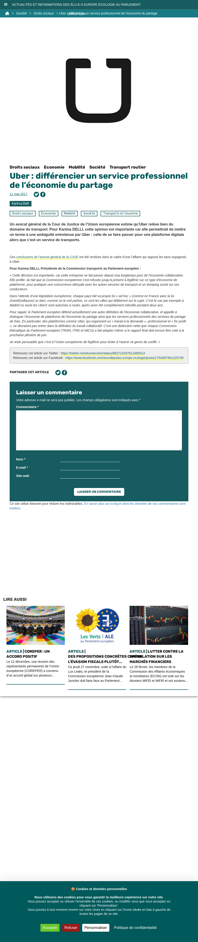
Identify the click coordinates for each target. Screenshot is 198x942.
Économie (48, 213)
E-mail (22, 467)
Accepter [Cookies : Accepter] (50, 928)
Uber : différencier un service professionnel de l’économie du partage (99, 180)
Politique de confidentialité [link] (135, 928)
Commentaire (27, 407)
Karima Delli (20, 204)
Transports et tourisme (120, 213)
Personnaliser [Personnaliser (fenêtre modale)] (96, 928)
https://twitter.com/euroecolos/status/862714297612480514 (103, 353)
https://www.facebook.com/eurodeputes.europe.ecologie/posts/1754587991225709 (124, 358)
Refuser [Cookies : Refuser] (71, 928)
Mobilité (77, 167)
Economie (54, 167)
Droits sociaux (25, 167)
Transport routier (128, 167)
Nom (20, 459)
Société (97, 167)
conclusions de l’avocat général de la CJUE (47, 257)
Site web (22, 476)
